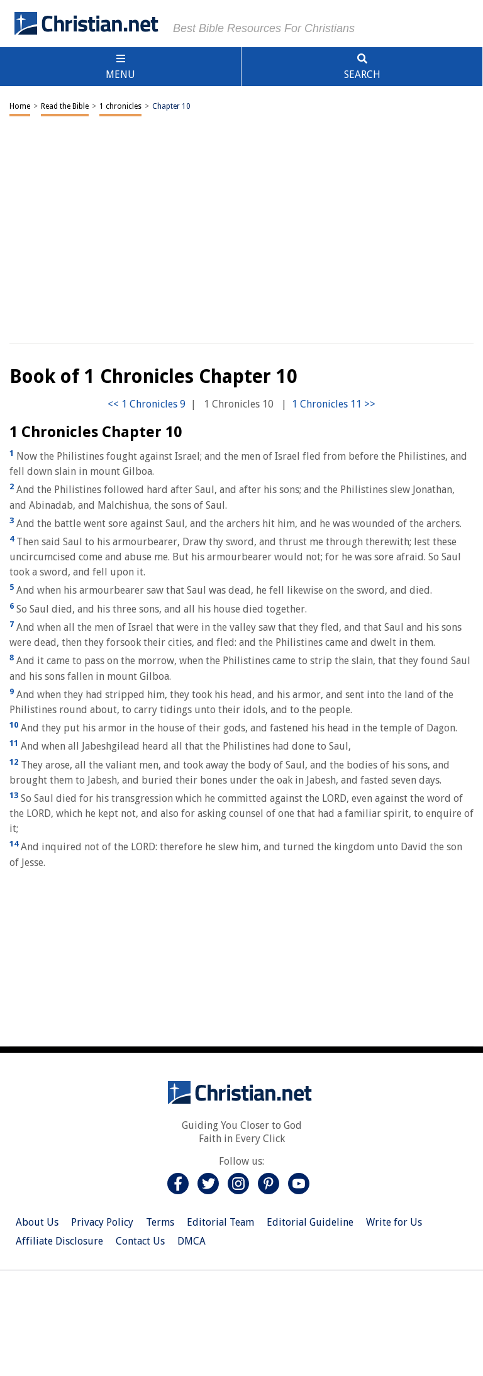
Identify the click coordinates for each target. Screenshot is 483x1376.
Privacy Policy (102, 1222)
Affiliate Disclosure (59, 1241)
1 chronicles (120, 106)
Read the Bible (65, 106)
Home (19, 106)
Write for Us (394, 1222)
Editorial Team (220, 1222)
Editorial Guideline (310, 1222)
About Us (37, 1222)
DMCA (191, 1241)
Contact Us (140, 1241)
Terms (160, 1222)
